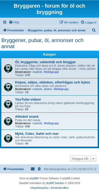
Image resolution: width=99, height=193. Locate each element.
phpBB (33, 178)
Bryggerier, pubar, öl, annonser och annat (42, 43)
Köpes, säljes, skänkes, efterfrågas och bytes (52, 82)
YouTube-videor (28, 99)
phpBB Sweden (55, 183)
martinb (37, 71)
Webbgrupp (51, 71)
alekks (48, 89)
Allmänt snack (27, 116)
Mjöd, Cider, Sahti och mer (37, 134)
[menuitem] (14, 22)
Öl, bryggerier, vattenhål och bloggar (45, 62)
